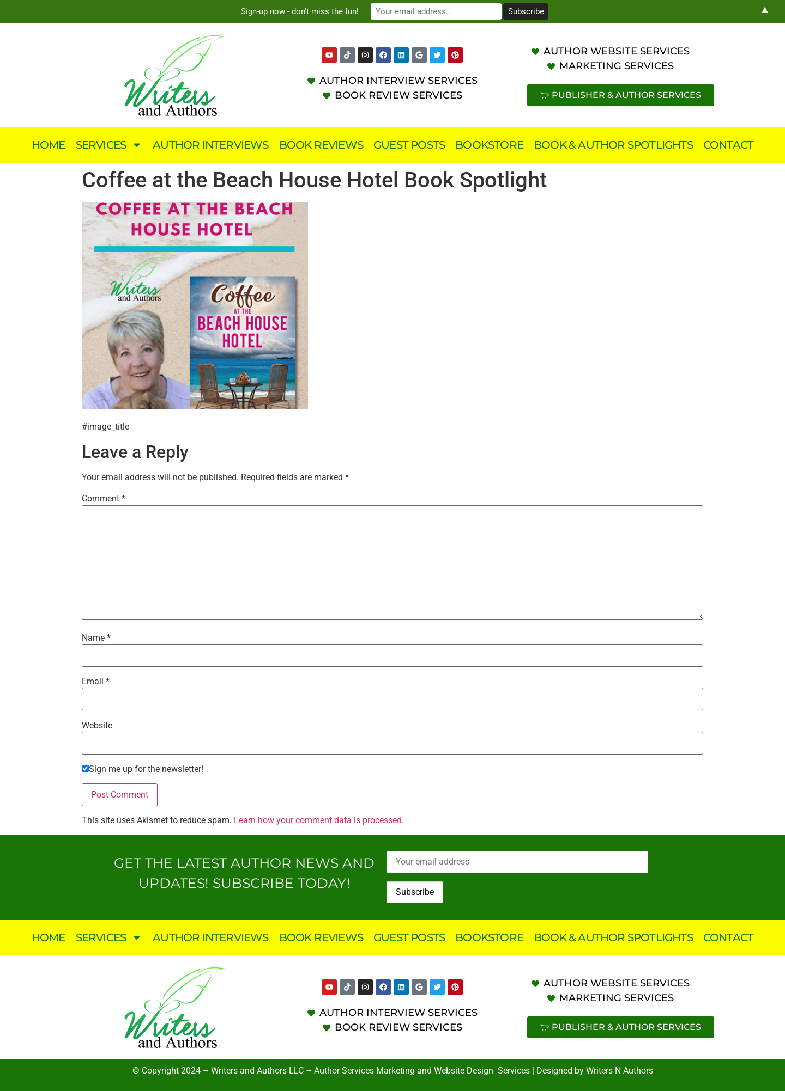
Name (96, 638)
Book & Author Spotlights (613, 144)
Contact (728, 144)
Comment (103, 498)
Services (109, 145)
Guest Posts (409, 144)
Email (96, 681)
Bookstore (489, 144)
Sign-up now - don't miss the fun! (300, 11)
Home (48, 144)
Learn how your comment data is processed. (319, 820)
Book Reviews (321, 144)
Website (97, 725)
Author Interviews (210, 144)
